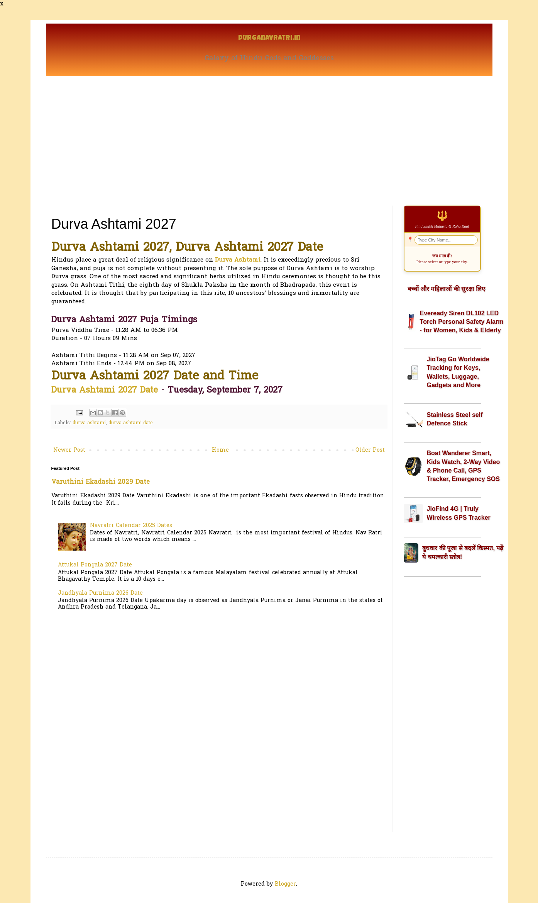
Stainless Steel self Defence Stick (455, 419)
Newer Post (69, 450)
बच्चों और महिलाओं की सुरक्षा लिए (446, 289)
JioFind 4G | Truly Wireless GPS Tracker (459, 512)
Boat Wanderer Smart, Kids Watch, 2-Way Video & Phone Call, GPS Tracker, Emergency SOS (463, 466)
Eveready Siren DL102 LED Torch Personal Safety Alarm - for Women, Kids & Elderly (462, 322)
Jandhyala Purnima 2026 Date (100, 593)
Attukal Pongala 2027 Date (95, 565)
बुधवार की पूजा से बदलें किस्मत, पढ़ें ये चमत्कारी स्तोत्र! (462, 552)
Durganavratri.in (269, 38)
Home (220, 450)
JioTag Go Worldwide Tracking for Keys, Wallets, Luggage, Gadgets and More (458, 372)
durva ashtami (89, 423)
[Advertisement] (269, 134)
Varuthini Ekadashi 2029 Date (100, 482)
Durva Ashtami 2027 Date (104, 390)
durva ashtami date (130, 423)
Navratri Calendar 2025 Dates (131, 526)
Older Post (370, 450)
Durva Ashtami (238, 260)
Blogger (285, 884)
